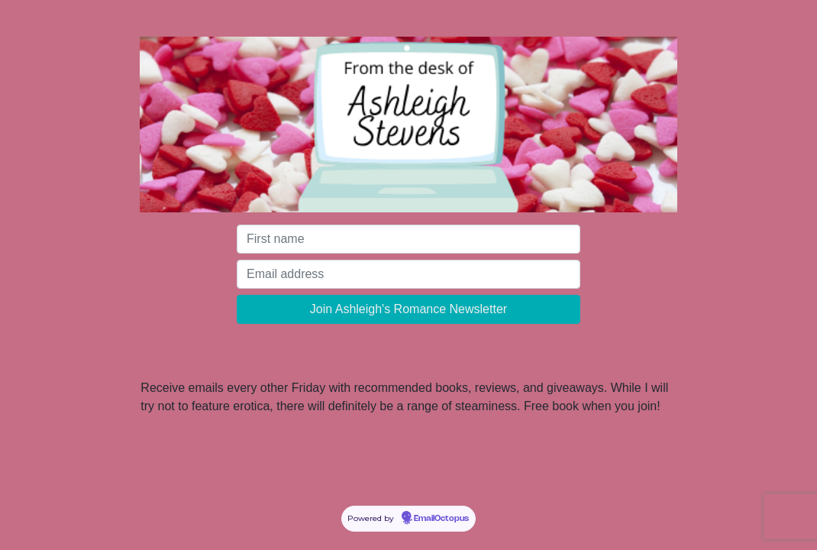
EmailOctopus (441, 518)
